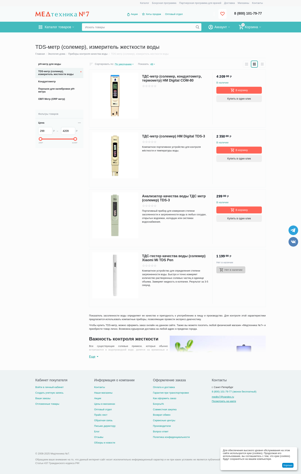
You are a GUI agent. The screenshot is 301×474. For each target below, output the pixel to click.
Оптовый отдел (174, 14)
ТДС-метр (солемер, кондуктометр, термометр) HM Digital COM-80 (172, 78)
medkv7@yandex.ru (223, 396)
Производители (162, 425)
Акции (134, 14)
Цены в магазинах (104, 403)
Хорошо (287, 465)
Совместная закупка (165, 409)
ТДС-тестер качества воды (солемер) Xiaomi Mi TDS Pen (173, 258)
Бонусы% (158, 403)
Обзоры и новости (104, 442)
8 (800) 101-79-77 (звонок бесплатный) (234, 391)
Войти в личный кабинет (49, 387)
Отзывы (98, 437)
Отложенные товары (47, 403)
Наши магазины (103, 392)
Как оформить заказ (164, 398)
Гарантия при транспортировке (171, 392)
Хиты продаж (153, 14)
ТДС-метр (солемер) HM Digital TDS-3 (173, 136)
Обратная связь (103, 420)
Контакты (99, 387)
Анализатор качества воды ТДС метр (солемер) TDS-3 (174, 198)
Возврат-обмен (161, 414)
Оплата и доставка (164, 387)
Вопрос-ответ (161, 431)
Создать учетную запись (49, 392)
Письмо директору (104, 425)
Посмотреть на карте (224, 401)
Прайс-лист (100, 414)
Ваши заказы (42, 398)
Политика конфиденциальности (171, 437)
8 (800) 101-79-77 (248, 13)
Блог (96, 431)
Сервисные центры (164, 420)
